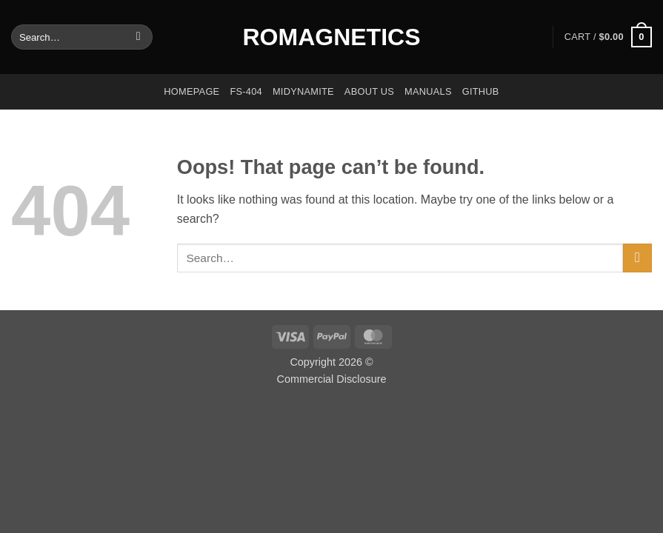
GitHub (480, 91)
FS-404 (246, 91)
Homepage (191, 91)
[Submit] (138, 37)
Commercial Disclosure (332, 379)
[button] (608, 37)
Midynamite (303, 91)
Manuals (428, 91)
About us (369, 91)
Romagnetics (332, 37)
